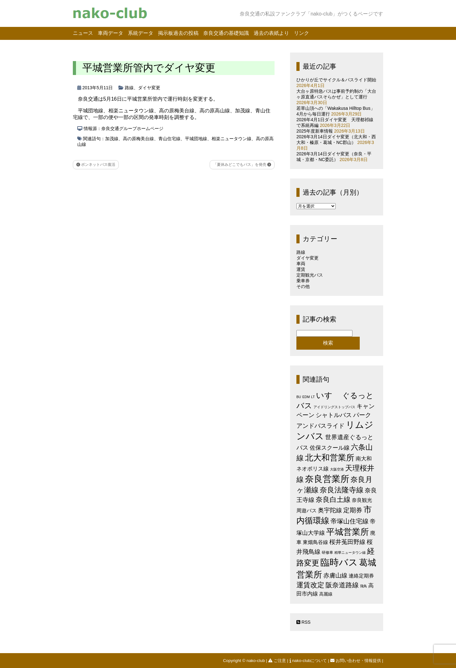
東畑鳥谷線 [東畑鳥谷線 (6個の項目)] (315, 542)
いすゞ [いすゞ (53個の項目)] (328, 395)
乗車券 (303, 280)
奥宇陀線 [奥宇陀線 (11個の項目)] (330, 510)
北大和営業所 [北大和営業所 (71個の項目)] (329, 457)
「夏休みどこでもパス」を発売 (242, 164)
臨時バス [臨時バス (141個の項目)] (339, 562)
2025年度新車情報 (314, 131)
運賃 (300, 269)
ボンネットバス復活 (95, 164)
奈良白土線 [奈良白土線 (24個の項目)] (333, 499)
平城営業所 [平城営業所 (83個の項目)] (347, 532)
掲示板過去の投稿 (178, 33)
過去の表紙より (271, 33)
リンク (301, 33)
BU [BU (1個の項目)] (298, 397)
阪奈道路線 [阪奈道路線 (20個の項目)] (342, 585)
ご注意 (277, 660)
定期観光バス (309, 275)
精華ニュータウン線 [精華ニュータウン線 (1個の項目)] (350, 552)
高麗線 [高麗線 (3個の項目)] (325, 594)
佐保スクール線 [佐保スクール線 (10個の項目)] (330, 448)
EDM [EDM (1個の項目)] (306, 397)
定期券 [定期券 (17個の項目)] (352, 510)
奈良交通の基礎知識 (226, 33)
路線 (129, 87)
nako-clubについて (308, 660)
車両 (300, 263)
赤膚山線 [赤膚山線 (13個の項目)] (335, 575)
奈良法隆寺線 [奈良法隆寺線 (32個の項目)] (342, 490)
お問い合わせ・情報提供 (356, 660)
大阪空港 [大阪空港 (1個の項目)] (337, 469)
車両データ (110, 33)
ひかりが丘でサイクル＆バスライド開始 (336, 79)
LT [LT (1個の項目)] (313, 397)
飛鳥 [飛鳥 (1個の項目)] (363, 586)
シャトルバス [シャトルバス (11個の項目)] (334, 415)
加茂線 (111, 138)
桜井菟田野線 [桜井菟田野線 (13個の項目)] (347, 542)
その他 (303, 286)
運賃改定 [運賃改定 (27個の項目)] (310, 585)
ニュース (83, 33)
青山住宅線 (169, 138)
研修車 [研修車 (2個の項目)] (327, 552)
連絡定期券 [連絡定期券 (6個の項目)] (361, 575)
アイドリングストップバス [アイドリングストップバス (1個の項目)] (334, 407)
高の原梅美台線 (138, 138)
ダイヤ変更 (149, 87)
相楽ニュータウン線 (231, 138)
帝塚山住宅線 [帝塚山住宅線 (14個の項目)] (350, 521)
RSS (303, 622)
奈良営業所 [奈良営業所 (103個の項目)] (327, 479)
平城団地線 (196, 138)
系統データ (140, 33)
